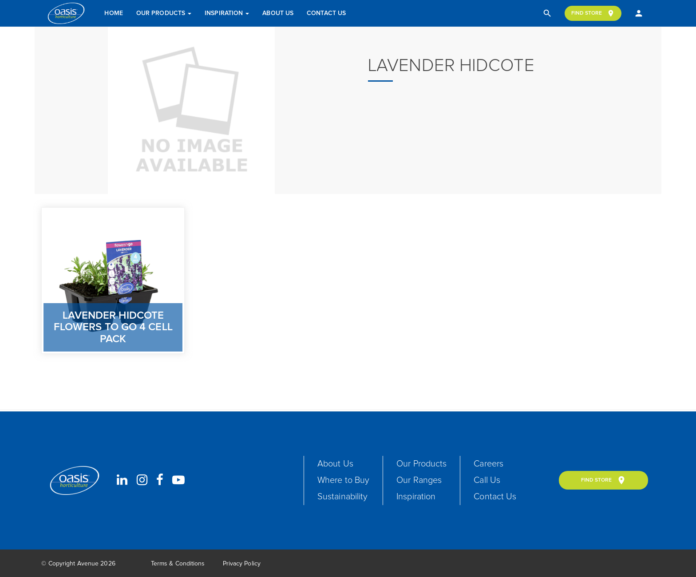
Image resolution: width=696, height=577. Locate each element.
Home (113, 13)
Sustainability (342, 496)
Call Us (487, 480)
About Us (277, 13)
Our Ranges (419, 480)
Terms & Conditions (178, 564)
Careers (488, 463)
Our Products (163, 13)
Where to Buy (343, 480)
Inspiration (227, 13)
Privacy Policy (242, 564)
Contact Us (326, 13)
